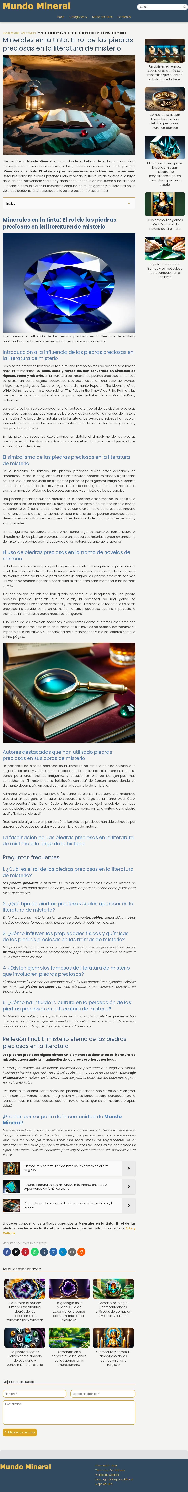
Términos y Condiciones (110, 1470)
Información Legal (106, 1465)
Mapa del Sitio (104, 1484)
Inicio (60, 17)
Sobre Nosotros (102, 17)
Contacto (124, 17)
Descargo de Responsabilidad (114, 1479)
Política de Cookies (107, 1475)
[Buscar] (184, 7)
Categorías (76, 17)
